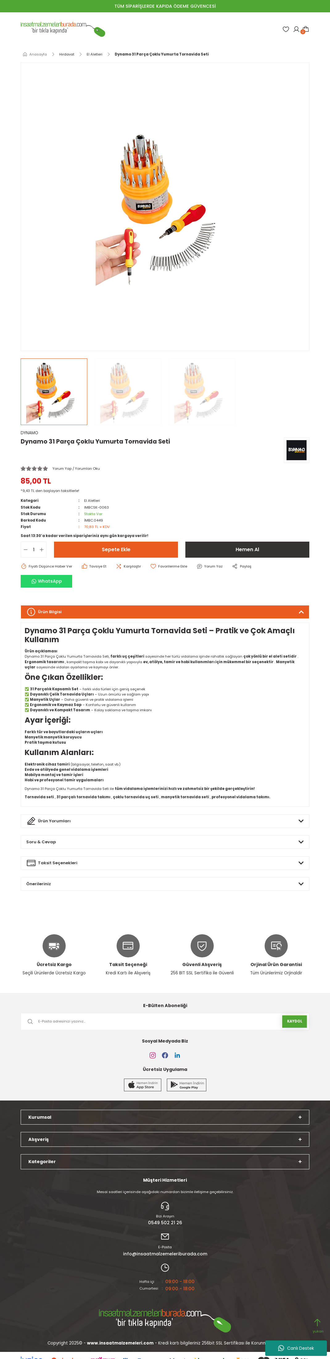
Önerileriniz (39, 884)
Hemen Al (247, 549)
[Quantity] (34, 550)
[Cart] (305, 29)
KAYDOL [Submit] (294, 1021)
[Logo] (63, 29)
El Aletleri (92, 500)
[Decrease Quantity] (24, 550)
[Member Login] (296, 29)
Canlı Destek (296, 1348)
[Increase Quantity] (43, 550)
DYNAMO (29, 433)
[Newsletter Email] (165, 1021)
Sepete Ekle (116, 549)
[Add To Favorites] (170, 566)
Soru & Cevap (41, 842)
